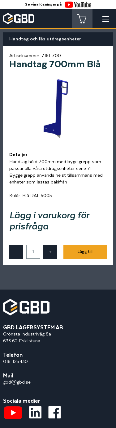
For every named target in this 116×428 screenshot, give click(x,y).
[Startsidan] (26, 302)
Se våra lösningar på (58, 4)
